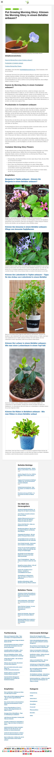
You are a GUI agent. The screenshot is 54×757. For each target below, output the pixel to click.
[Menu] (2, 2)
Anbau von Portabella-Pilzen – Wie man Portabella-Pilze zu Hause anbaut (39, 660)
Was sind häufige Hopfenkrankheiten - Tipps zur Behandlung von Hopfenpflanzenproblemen (39, 670)
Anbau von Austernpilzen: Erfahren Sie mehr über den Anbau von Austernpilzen (39, 651)
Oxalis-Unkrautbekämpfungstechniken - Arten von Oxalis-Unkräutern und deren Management (39, 642)
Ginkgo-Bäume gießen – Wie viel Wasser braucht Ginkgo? (13, 659)
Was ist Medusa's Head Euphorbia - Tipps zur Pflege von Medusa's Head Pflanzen (39, 646)
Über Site (28, 746)
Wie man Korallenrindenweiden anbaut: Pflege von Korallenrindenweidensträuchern (13, 668)
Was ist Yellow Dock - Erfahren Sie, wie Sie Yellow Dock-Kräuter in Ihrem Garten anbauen (14, 738)
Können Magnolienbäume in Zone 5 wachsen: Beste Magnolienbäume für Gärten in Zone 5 (12, 709)
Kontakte (32, 746)
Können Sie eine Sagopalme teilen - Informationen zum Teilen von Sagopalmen (40, 637)
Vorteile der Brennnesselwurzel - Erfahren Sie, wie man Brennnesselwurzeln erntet (13, 733)
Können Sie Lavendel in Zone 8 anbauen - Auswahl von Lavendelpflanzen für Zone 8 (25, 571)
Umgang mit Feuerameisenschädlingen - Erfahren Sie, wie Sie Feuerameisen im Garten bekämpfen (27, 481)
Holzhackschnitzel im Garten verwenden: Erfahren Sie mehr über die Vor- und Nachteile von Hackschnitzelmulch (13, 729)
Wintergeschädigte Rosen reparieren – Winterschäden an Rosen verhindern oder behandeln (27, 621)
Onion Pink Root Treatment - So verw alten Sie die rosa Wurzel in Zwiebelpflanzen (26, 608)
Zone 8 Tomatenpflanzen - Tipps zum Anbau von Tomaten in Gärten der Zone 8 (27, 561)
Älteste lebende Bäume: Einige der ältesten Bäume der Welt (14, 641)
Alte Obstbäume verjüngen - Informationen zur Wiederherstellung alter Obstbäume (40, 675)
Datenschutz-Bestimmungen (41, 746)
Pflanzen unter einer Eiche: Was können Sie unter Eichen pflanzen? (13, 663)
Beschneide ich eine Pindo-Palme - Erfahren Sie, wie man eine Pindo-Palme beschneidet (26, 555)
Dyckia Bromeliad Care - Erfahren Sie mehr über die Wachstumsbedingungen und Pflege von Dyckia (40, 680)
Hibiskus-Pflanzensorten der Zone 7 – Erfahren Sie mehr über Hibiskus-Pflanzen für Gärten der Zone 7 (26, 520)
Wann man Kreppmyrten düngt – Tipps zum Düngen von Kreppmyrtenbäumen (13, 637)
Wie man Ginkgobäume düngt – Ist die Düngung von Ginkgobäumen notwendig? (13, 655)
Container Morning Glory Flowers (13, 66)
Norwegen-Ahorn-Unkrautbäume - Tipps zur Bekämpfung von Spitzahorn (13, 714)
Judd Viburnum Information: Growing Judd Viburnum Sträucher (14, 718)
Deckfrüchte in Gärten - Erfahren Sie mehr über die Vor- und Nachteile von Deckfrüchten (39, 656)
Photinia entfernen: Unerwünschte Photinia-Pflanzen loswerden (12, 673)
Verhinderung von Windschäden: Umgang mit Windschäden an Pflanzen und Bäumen (40, 665)
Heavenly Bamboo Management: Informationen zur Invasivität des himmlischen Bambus (11, 678)
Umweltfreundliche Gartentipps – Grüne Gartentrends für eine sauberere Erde (13, 651)
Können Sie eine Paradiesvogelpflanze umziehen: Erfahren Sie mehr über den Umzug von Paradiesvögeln (27, 549)
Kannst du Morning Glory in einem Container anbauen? (18, 60)
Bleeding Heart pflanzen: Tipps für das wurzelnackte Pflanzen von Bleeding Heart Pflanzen (27, 530)
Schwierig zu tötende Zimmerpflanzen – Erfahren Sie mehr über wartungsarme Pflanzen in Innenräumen (27, 595)
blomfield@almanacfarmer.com (27, 69)
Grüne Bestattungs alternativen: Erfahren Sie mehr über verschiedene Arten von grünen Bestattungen (13, 646)
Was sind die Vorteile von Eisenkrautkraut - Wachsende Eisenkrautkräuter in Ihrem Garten (14, 703)
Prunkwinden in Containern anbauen (14, 63)
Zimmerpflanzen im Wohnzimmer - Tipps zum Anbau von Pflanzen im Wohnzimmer (26, 577)
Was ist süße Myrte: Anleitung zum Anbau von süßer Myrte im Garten (13, 693)
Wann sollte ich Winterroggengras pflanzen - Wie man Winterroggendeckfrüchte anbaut (14, 698)
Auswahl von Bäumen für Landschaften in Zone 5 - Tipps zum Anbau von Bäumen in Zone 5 (14, 723)
